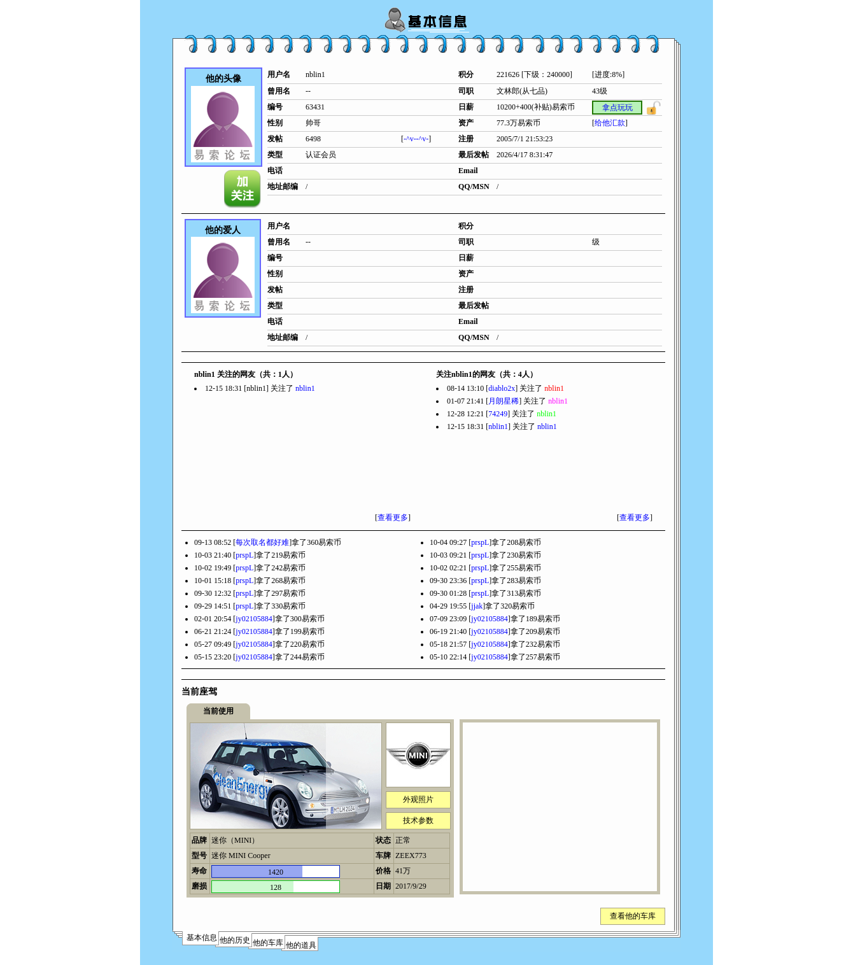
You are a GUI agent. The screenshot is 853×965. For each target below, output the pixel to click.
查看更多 (392, 517)
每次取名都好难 (262, 542)
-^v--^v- (416, 138)
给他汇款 (610, 122)
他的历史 (235, 940)
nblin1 (305, 388)
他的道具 (301, 945)
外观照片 (418, 799)
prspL (480, 542)
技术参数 (418, 820)
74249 (497, 413)
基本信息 (202, 937)
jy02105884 (254, 618)
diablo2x (501, 388)
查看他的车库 (633, 916)
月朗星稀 (503, 401)
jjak (477, 606)
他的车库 (268, 942)
